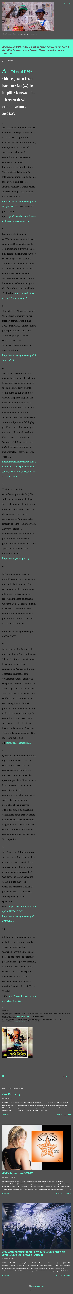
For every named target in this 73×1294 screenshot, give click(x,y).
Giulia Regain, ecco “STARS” (17, 1173)
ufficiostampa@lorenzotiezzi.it (22, 1016)
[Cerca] (65, 3)
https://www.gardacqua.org (15, 558)
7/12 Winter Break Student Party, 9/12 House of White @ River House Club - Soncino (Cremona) (33, 1253)
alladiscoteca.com (19, 1021)
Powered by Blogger (36, 1286)
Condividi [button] (65, 1077)
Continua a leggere (63, 1115)
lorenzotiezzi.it (30, 1018)
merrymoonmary (41, 1289)
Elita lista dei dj (11, 1094)
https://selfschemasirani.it (18, 742)
